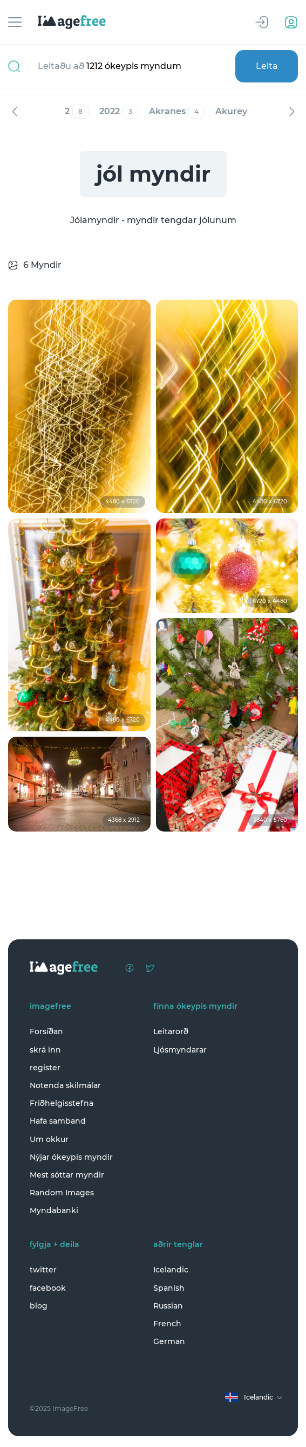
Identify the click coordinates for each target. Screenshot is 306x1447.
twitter (43, 1270)
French (167, 1323)
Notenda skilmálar (65, 1085)
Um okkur (49, 1139)
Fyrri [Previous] (14, 111)
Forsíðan (46, 1031)
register (45, 1067)
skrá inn (45, 1050)
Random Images (62, 1192)
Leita (267, 66)
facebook (48, 1288)
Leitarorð (170, 1031)
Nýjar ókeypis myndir (71, 1157)
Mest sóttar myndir (67, 1175)
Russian (168, 1306)
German (169, 1341)
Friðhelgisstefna (61, 1103)
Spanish (169, 1288)
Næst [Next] (291, 111)
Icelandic (170, 1270)
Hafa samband (58, 1121)
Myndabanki (54, 1210)
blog (38, 1306)
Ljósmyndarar (180, 1050)
